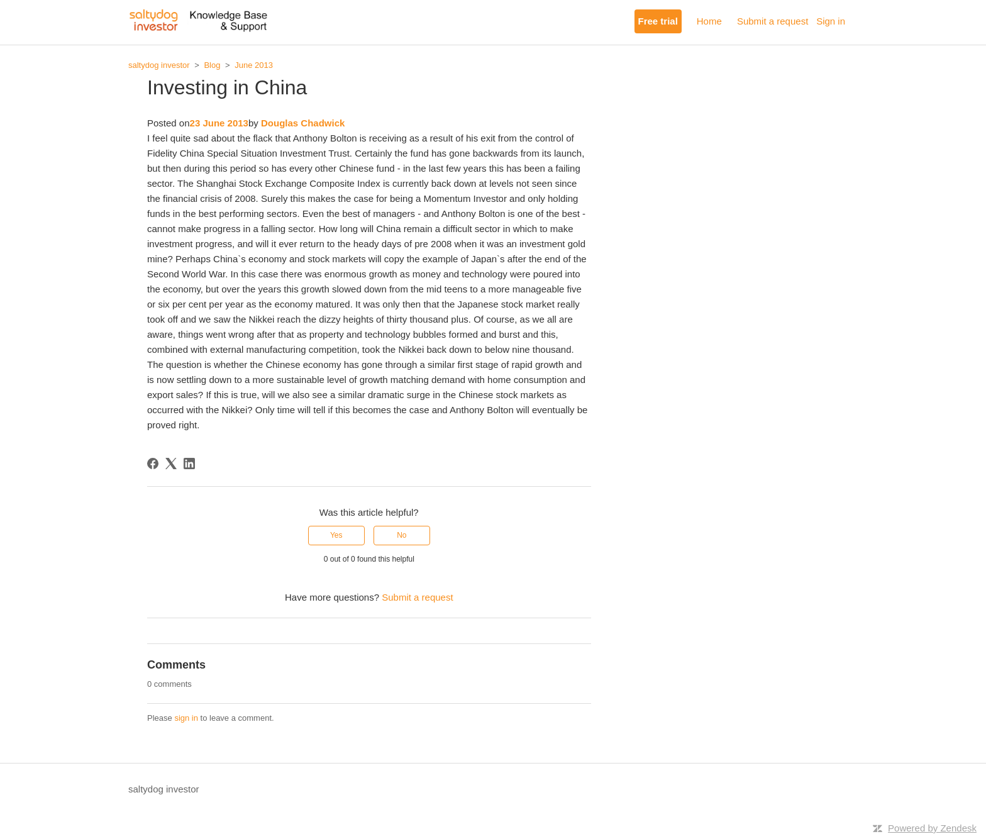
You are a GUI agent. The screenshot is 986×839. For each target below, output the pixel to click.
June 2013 (254, 65)
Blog (212, 65)
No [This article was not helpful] (401, 535)
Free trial (658, 21)
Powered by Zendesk (932, 828)
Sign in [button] (830, 21)
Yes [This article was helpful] (336, 535)
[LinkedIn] (189, 463)
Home (709, 21)
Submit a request (772, 21)
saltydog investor (159, 65)
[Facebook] (152, 463)
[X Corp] (171, 463)
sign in (186, 718)
